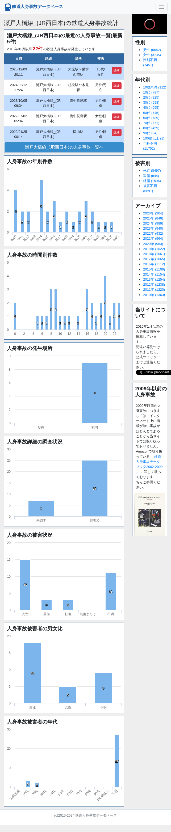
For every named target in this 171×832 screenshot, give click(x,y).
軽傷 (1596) (152, 181)
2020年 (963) (153, 244)
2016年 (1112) (154, 264)
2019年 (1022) (154, 249)
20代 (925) (151, 97)
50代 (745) (151, 113)
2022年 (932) (153, 233)
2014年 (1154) (154, 274)
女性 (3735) (152, 55)
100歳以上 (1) (153, 138)
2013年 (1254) (154, 279)
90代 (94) (150, 133)
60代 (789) (151, 118)
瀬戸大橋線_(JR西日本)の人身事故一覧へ (64, 147)
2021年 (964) (153, 238)
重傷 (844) (151, 176)
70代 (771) (151, 123)
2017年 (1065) (154, 259)
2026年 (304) (153, 213)
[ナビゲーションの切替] (162, 7)
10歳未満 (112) (154, 87)
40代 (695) (151, 107)
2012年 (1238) (154, 284)
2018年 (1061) (154, 254)
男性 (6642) (152, 50)
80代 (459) (151, 128)
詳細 (116, 70)
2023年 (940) (153, 228)
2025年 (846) (153, 218)
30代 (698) (151, 102)
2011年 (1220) (154, 290)
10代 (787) (151, 92)
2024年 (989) (153, 223)
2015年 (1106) (154, 269)
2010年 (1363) (154, 295)
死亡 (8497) (152, 170)
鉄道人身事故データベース (33, 7)
